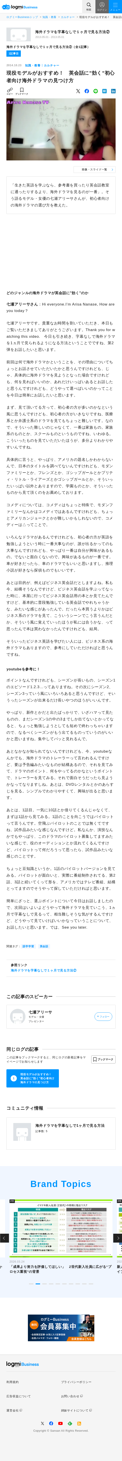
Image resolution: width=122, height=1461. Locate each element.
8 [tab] (78, 1283)
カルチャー (68, 17)
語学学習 (28, 946)
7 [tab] (71, 1283)
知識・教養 (49, 17)
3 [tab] (44, 1283)
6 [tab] (64, 1283)
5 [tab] (58, 1283)
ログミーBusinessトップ (22, 17)
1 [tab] (31, 1283)
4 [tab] (51, 1283)
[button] (103, 1059)
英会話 (44, 946)
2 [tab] (38, 1283)
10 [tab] (91, 1283)
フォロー (103, 1016)
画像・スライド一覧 (94, 169)
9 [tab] (84, 1283)
